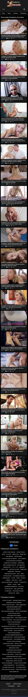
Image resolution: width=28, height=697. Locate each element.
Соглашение (11, 686)
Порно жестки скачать (8, 669)
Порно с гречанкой (19, 643)
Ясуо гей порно (20, 665)
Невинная (22, 567)
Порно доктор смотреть (14, 609)
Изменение (23, 569)
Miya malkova (21, 565)
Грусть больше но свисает (9, 558)
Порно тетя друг (7, 600)
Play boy (8, 554)
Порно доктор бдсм (19, 637)
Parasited (17, 571)
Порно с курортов (7, 620)
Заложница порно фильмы (14, 650)
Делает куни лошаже (9, 552)
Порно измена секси (21, 617)
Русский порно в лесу (8, 667)
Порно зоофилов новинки (14, 645)
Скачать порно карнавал (14, 641)
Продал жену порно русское (14, 660)
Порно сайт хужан (21, 669)
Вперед (15, 545)
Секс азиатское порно (19, 620)
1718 (13, 567)
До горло (20, 586)
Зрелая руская (21, 552)
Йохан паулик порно (20, 658)
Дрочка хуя (12, 593)
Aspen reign (21, 563)
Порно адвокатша (21, 604)
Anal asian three (18, 588)
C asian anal (8, 591)
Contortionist (18, 556)
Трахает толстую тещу (8, 604)
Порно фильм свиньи (14, 632)
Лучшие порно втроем (20, 663)
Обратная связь (17, 683)
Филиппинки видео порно (14, 607)
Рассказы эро (9, 588)
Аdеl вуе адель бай (7, 582)
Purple (18, 578)
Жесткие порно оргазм (13, 652)
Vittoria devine (7, 576)
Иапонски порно (8, 639)
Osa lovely (14, 580)
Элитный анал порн (10, 573)
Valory (13, 578)
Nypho (3, 554)
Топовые (17, 13)
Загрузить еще (14, 542)
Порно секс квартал (14, 624)
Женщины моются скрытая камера (14, 628)
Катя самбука (22, 558)
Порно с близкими (7, 663)
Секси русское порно (14, 613)
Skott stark (4, 569)
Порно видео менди (19, 639)
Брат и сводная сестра (9, 565)
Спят (18, 573)
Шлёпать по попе (14, 569)
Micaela (23, 578)
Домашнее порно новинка (14, 602)
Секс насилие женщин (7, 611)
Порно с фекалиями (21, 611)
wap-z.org (14, 693)
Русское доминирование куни (14, 635)
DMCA (18, 686)
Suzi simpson (9, 556)
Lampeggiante (6, 578)
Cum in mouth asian (18, 591)
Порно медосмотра (9, 665)
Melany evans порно (8, 654)
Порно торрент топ (19, 630)
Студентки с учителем (10, 563)
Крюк (22, 573)
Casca (20, 580)
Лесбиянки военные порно (14, 656)
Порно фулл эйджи (20, 654)
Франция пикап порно (19, 600)
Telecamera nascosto (19, 576)
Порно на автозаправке (14, 622)
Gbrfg (17, 593)
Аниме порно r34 (8, 637)
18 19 (16, 567)
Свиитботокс (7, 567)
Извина (8, 580)
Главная (8, 683)
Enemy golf (23, 554)
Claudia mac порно (8, 643)
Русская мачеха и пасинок (14, 560)
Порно (4, 13)
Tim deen (16, 582)
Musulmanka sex (14, 671)
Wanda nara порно (7, 658)
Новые (10, 13)
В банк (14, 584)
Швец (19, 584)
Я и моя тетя (22, 582)
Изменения (11, 571)
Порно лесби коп (21, 626)
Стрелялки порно (21, 667)
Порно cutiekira (8, 630)
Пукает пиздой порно (7, 617)
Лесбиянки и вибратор (10, 586)
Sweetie (9, 584)
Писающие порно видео (14, 615)
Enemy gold (15, 554)
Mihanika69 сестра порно (9, 626)
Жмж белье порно (14, 648)
